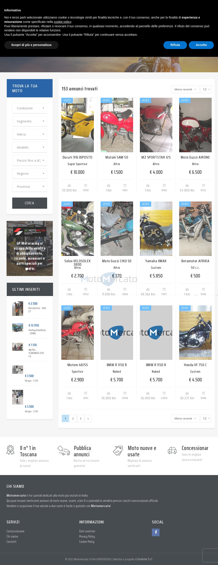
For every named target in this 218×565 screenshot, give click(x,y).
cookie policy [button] (62, 22)
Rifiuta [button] (175, 45)
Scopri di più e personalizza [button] (31, 45)
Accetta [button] (201, 45)
